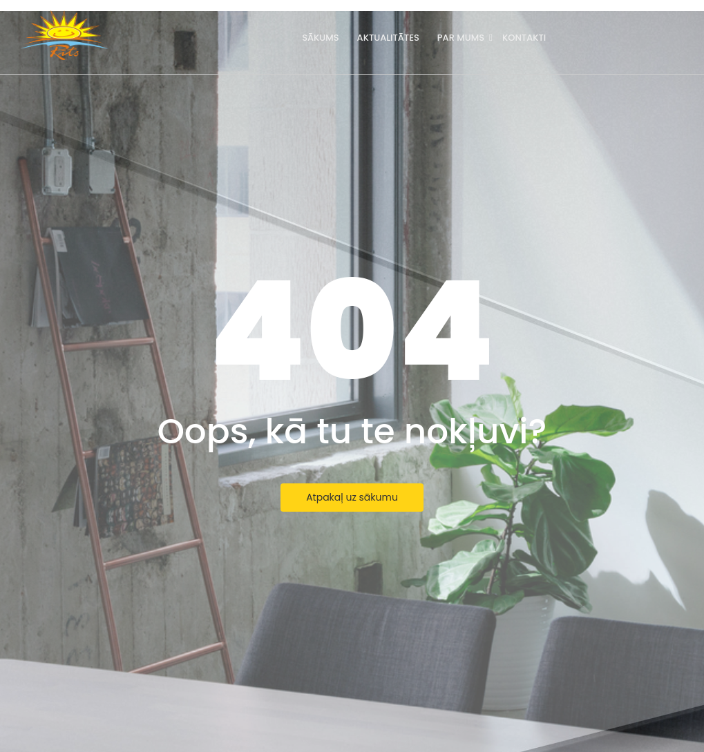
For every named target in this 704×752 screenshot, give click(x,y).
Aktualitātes (388, 37)
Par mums (461, 37)
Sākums (320, 37)
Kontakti (524, 37)
